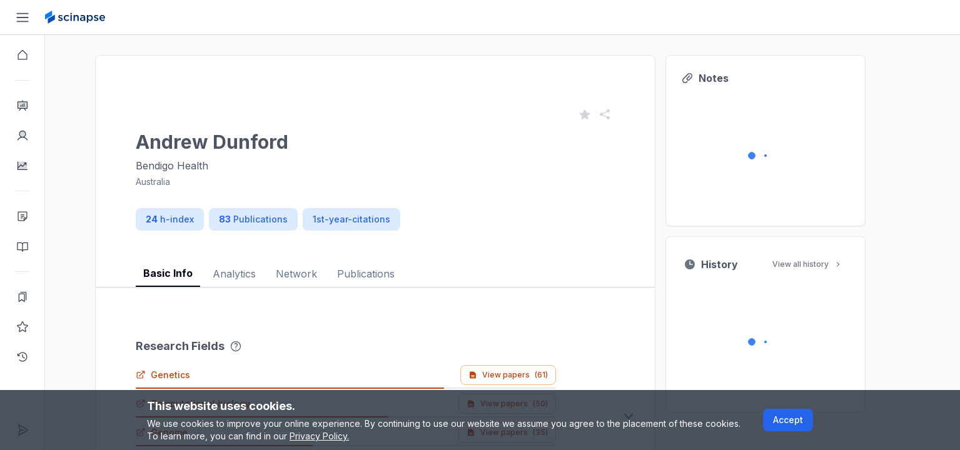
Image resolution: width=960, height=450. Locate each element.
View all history (830, 264)
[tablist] (397, 264)
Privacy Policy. (319, 436)
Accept (788, 419)
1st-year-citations (374, 219)
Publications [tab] (388, 274)
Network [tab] (319, 274)
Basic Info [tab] (190, 273)
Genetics (185, 374)
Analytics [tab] (256, 274)
